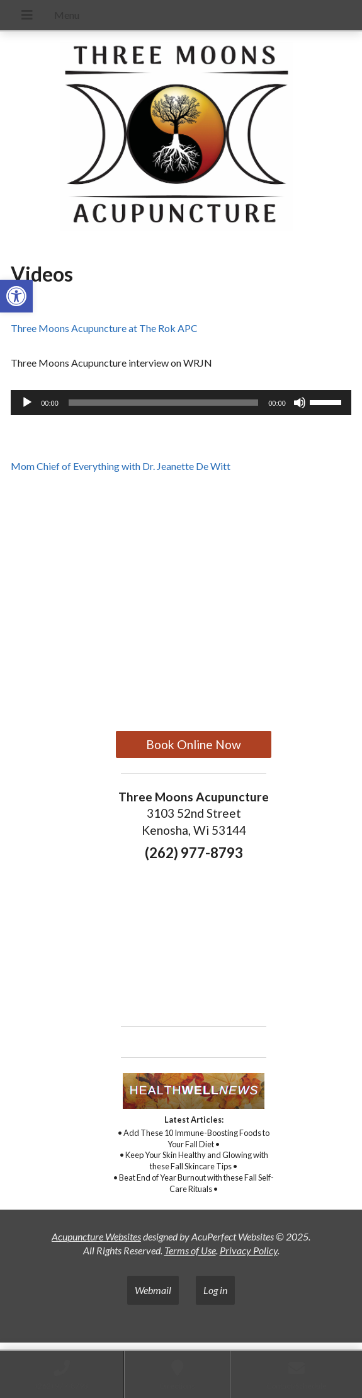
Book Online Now (193, 744)
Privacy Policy (249, 1250)
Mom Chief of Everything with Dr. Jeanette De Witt (120, 466)
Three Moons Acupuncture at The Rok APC (104, 328)
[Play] (27, 402)
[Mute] (299, 402)
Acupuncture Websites (96, 1236)
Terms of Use (190, 1250)
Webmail (153, 1290)
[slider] (163, 402)
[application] (181, 402)
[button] (16, 296)
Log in (215, 1290)
